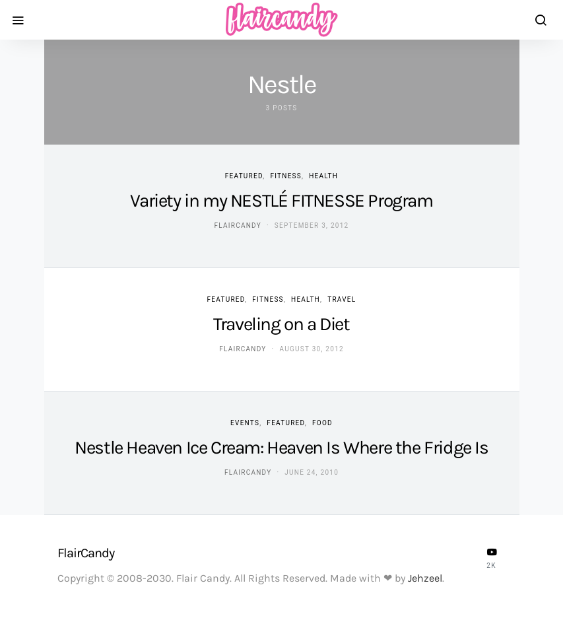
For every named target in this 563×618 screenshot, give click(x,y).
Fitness (286, 176)
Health (323, 176)
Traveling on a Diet (281, 324)
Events (244, 423)
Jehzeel (425, 578)
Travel (341, 299)
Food (322, 423)
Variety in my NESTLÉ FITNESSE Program (281, 200)
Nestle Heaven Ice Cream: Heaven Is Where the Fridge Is (281, 447)
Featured (244, 176)
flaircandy (238, 225)
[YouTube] (491, 558)
